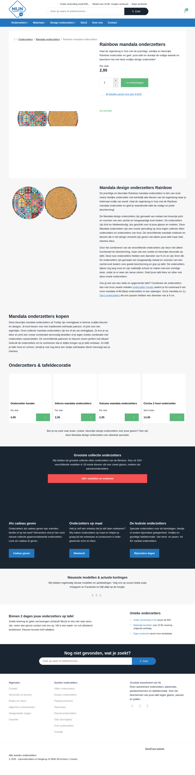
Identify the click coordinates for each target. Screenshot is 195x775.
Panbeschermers (63, 701)
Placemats (60, 707)
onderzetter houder (143, 287)
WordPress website (154, 749)
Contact (112, 22)
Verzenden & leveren (20, 695)
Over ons (97, 22)
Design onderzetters (62, 22)
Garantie (13, 720)
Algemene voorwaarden (22, 707)
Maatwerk (79, 554)
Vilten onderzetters (64, 689)
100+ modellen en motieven (97, 479)
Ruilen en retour (17, 701)
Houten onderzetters (65, 695)
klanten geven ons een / (124, 94)
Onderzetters (19, 22)
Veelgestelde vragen (20, 714)
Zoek (136, 11)
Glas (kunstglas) (63, 720)
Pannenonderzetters (65, 714)
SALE (84, 22)
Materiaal (38, 22)
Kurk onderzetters (64, 726)
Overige (58, 732)
